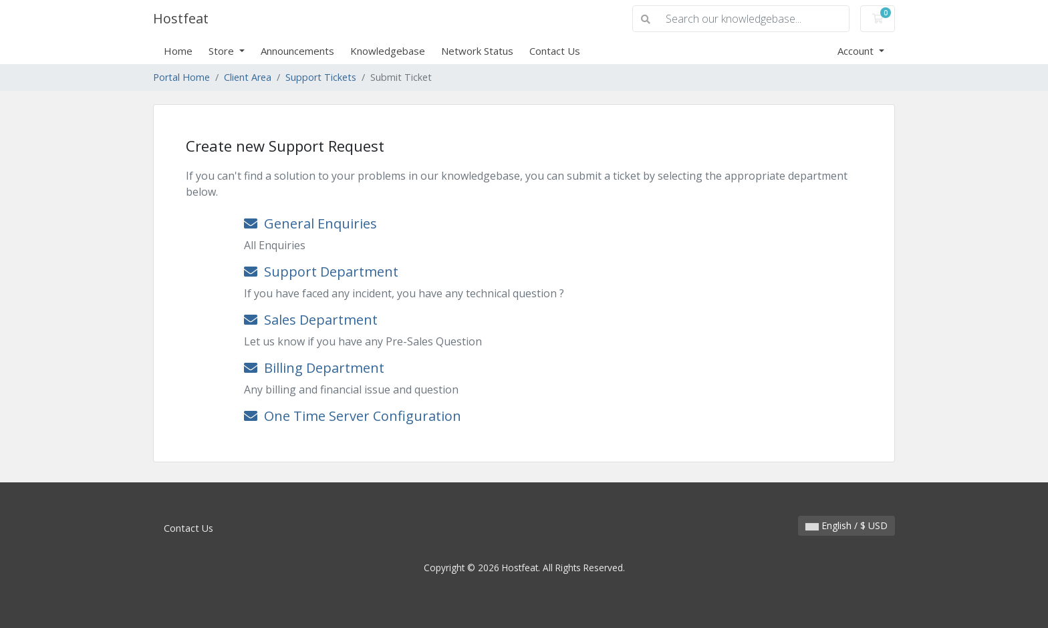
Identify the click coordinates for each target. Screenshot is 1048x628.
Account (856, 50)
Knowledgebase (387, 50)
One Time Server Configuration (352, 416)
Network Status (477, 50)
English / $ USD (846, 525)
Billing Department (314, 368)
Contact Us (554, 50)
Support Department (321, 272)
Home (178, 50)
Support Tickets (320, 77)
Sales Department (311, 320)
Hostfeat (181, 18)
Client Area (247, 77)
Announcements (297, 50)
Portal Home (181, 77)
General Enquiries (310, 223)
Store (223, 50)
